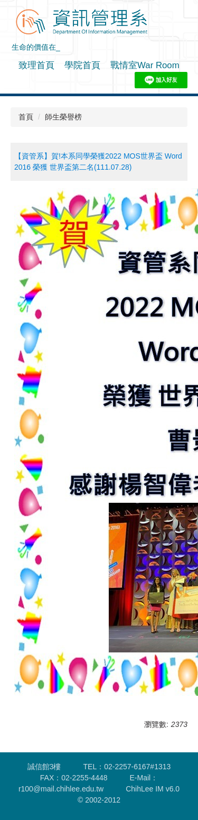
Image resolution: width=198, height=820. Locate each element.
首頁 (25, 117)
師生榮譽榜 (63, 117)
